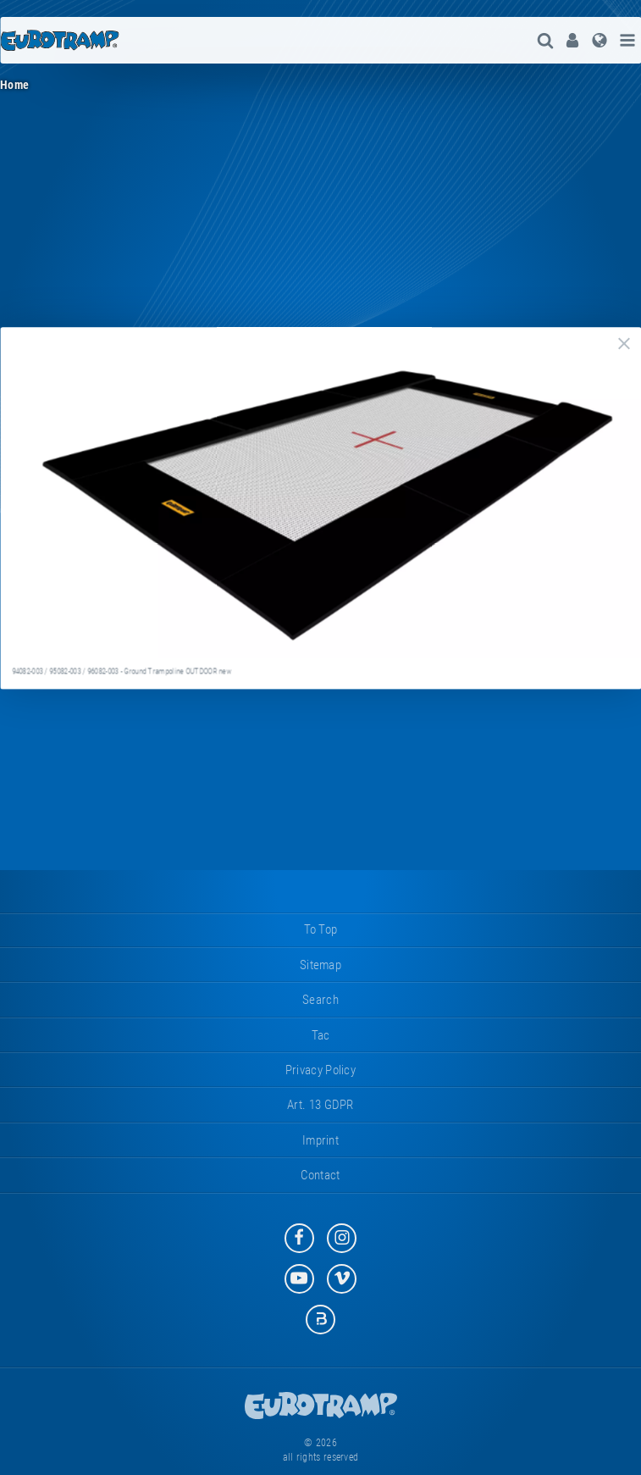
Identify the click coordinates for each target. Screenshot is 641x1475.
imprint (320, 1140)
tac (321, 1035)
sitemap (320, 965)
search (320, 999)
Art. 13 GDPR (320, 1104)
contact (320, 1175)
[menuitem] (572, 40)
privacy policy (320, 1070)
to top (321, 929)
